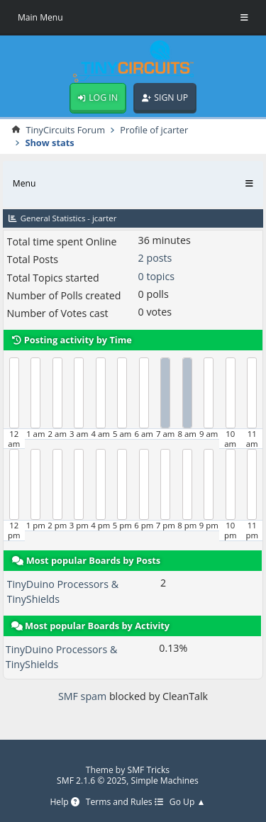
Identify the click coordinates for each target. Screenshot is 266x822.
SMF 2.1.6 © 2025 (91, 780)
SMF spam (82, 696)
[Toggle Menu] (244, 17)
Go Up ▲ (188, 802)
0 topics (156, 276)
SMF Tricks (149, 770)
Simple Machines (165, 780)
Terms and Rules (124, 802)
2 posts (155, 258)
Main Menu (40, 17)
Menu (24, 183)
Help (64, 802)
